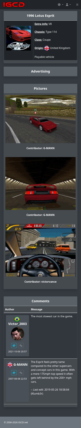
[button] (60, 4)
